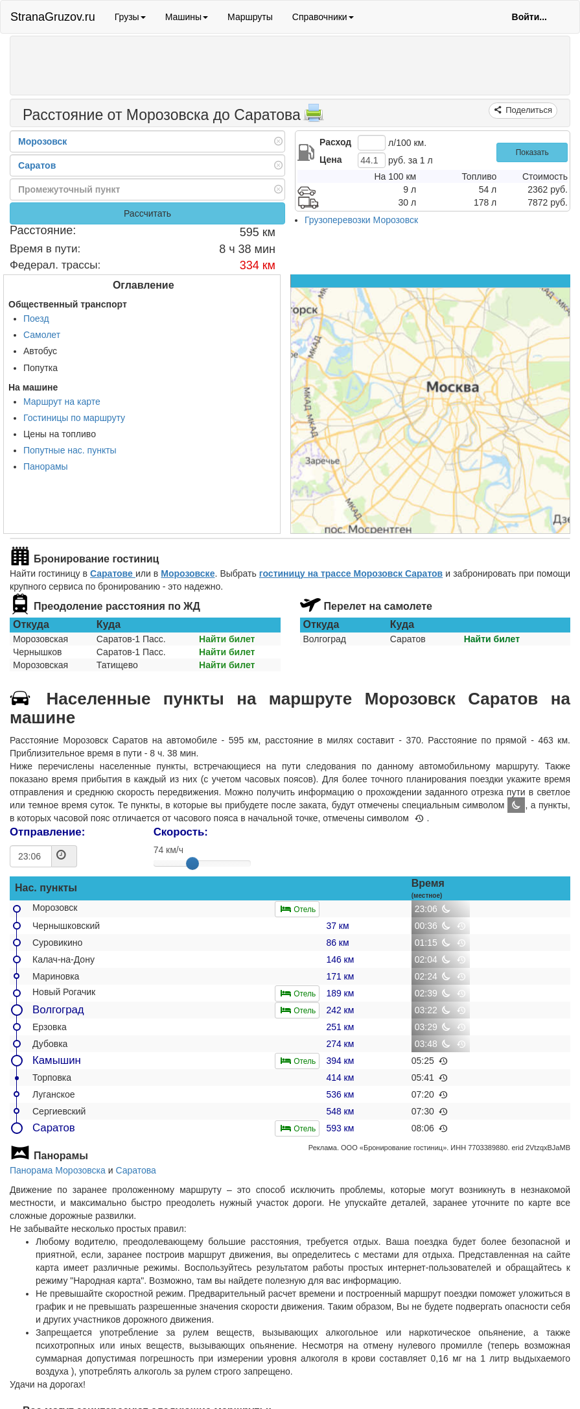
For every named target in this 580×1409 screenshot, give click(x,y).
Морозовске (188, 573)
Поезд (36, 318)
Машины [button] (186, 17)
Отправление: (47, 832)
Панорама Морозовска (58, 1170)
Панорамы (45, 466)
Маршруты (250, 17)
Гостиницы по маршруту (74, 418)
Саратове (112, 573)
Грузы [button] (130, 17)
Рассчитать (147, 213)
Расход (335, 142)
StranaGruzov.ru (52, 16)
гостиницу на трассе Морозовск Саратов (351, 573)
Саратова (135, 1170)
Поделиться (528, 110)
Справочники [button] (323, 17)
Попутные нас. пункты (70, 450)
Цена (330, 159)
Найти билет (227, 639)
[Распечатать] (313, 117)
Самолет (41, 335)
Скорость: (181, 832)
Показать (532, 152)
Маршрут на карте (61, 401)
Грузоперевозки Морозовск (361, 220)
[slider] (192, 863)
